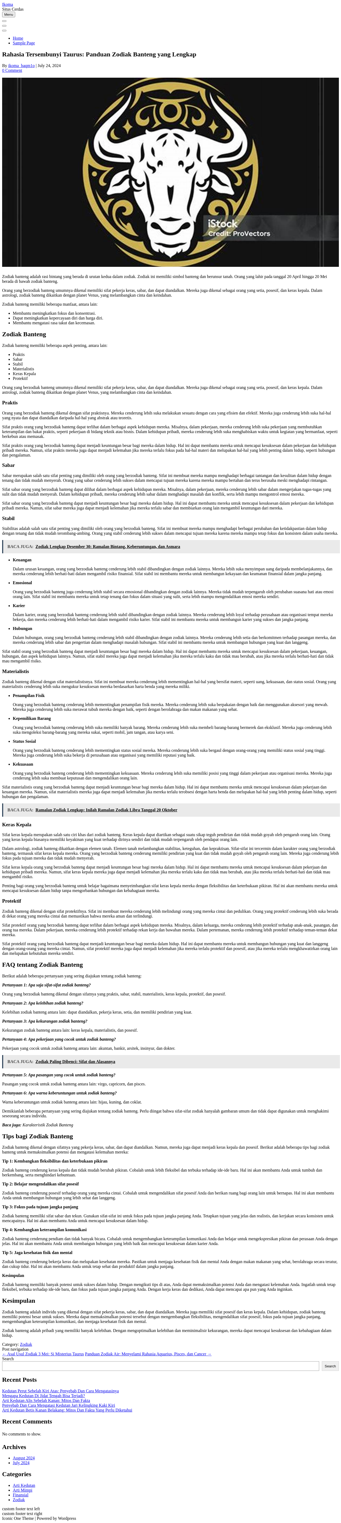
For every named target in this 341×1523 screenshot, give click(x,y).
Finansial (21, 1495)
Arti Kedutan (24, 1485)
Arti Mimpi (22, 1490)
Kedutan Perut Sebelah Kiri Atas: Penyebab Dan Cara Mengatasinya (60, 1391)
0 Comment (12, 70)
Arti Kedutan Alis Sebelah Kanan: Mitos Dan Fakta (46, 1400)
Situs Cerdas (12, 9)
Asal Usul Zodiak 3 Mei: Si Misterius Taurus (43, 1354)
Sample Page (24, 43)
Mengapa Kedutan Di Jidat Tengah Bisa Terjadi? (43, 1395)
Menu (8, 14)
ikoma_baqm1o (21, 65)
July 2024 (21, 1462)
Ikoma (7, 4)
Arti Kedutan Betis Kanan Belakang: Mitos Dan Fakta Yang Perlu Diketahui (67, 1410)
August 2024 (24, 1458)
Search (8, 1358)
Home (18, 38)
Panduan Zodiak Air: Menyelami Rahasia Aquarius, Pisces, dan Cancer (148, 1354)
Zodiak (26, 1344)
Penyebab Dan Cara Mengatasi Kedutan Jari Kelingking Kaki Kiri (58, 1405)
